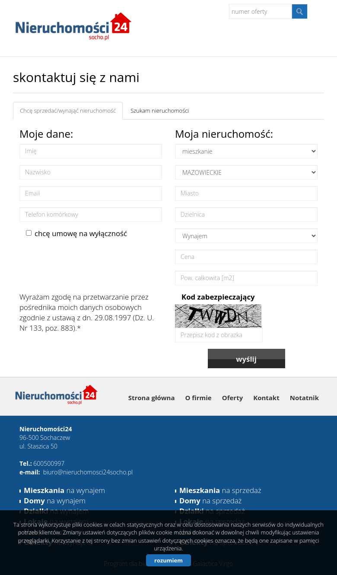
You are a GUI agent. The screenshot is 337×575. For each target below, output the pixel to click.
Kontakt (266, 397)
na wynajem (64, 490)
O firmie (198, 397)
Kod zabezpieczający (218, 297)
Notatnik (304, 397)
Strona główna (151, 397)
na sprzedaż (220, 490)
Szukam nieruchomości (159, 110)
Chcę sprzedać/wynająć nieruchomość (68, 110)
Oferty (232, 397)
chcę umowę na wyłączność (76, 233)
